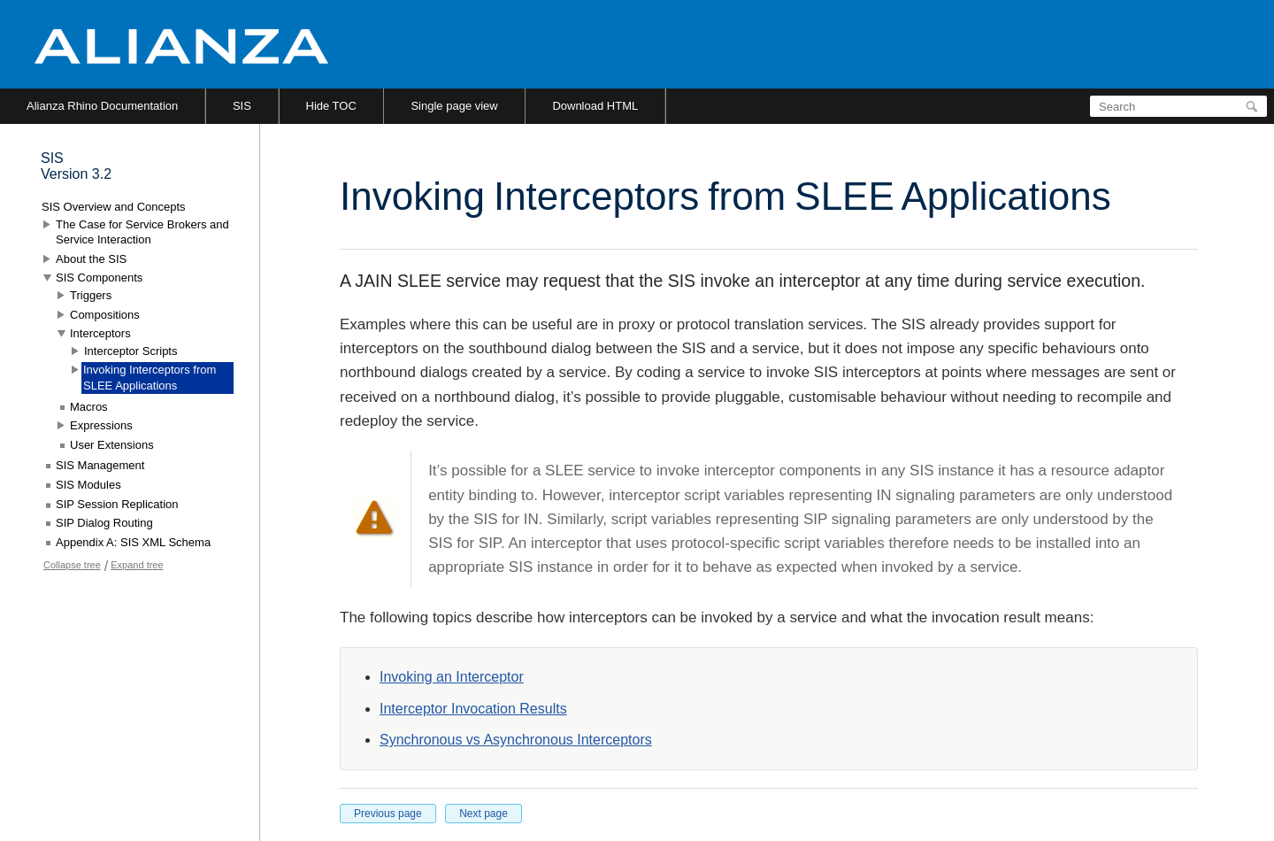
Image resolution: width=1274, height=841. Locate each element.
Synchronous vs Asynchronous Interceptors (516, 739)
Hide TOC (331, 105)
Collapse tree (72, 564)
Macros (89, 406)
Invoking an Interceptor (452, 676)
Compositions (105, 314)
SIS (242, 105)
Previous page (388, 813)
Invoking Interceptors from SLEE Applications (149, 377)
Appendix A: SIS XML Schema (133, 542)
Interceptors (100, 333)
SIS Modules (88, 484)
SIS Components (99, 277)
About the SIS (91, 259)
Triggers (90, 295)
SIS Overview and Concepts (114, 206)
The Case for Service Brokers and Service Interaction (142, 232)
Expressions (101, 425)
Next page (483, 813)
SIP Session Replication (117, 504)
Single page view (454, 105)
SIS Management (100, 465)
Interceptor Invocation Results (473, 708)
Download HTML (595, 105)
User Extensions (112, 444)
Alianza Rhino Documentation (102, 105)
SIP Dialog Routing (104, 522)
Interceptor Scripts (131, 351)
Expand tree (137, 564)
